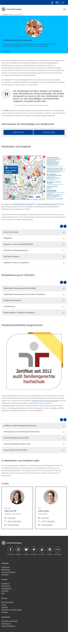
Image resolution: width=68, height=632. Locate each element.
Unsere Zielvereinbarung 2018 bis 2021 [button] (17, 444)
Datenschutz (5, 586)
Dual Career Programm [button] (11, 256)
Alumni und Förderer (8, 572)
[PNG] (34, 178)
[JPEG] (34, 361)
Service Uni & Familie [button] (11, 232)
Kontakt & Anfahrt (7, 602)
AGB (2, 593)
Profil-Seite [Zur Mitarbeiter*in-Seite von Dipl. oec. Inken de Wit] (11, 518)
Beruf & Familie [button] (18, 132)
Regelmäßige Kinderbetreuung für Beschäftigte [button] (20, 288)
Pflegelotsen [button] (8, 238)
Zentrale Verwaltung (8, 626)
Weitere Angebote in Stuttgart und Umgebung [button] (19, 312)
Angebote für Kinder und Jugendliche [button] (16, 262)
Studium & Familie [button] (49, 132)
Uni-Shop (4, 612)
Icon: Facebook (10, 549)
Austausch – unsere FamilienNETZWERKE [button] (18, 244)
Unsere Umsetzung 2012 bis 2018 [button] (15, 450)
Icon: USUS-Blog (57, 549)
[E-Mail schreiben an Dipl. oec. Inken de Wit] (12, 525)
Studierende (5, 567)
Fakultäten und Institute (9, 621)
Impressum (5, 583)
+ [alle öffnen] (61, 226)
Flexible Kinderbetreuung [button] (12, 300)
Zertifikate (4, 591)
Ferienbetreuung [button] (9, 306)
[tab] (34, 232)
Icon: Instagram (18, 549)
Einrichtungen (6, 623)
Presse (3, 605)
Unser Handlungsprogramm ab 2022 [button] (16, 438)
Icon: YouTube (42, 549)
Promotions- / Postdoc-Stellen (11, 610)
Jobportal (4, 607)
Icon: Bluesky (26, 549)
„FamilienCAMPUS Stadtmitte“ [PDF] (22, 204)
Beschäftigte (5, 569)
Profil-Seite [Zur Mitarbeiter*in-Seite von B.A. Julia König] (45, 518)
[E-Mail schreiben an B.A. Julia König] (45, 525)
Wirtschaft (4, 574)
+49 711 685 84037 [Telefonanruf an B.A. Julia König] (48, 521)
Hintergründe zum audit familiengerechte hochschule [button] (22, 432)
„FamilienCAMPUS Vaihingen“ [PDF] (47, 204)
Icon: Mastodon (34, 549)
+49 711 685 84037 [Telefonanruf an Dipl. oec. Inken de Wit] (14, 521)
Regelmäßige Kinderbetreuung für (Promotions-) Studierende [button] (24, 294)
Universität (5, 14)
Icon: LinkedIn (50, 549)
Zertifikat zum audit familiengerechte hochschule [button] (20, 425)
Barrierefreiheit (6, 588)
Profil (11, 14)
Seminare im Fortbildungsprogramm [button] (16, 250)
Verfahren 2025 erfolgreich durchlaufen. (45, 401)
